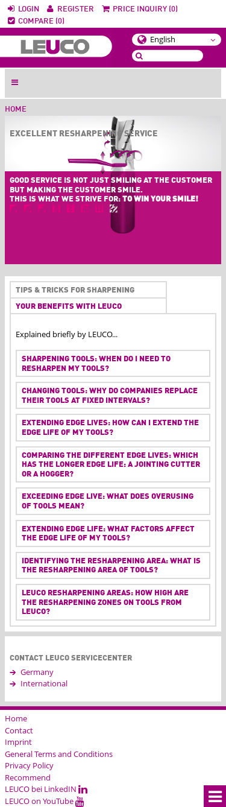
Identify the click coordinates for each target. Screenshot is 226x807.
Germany (37, 671)
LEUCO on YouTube (44, 801)
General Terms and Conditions (59, 753)
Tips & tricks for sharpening (72, 291)
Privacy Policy (29, 765)
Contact (19, 730)
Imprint (18, 741)
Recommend (28, 777)
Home (16, 109)
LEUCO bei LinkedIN (46, 788)
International (43, 683)
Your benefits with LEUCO (69, 307)
